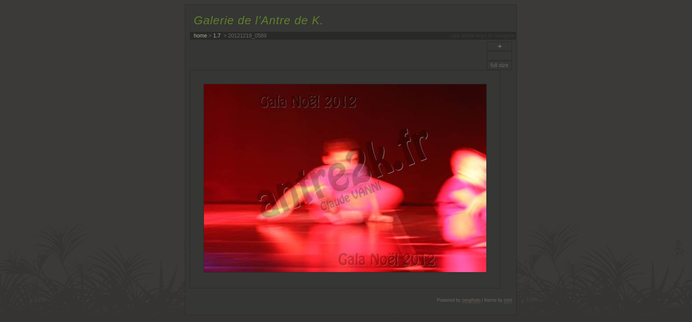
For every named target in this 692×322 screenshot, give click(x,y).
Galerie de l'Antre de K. (258, 20)
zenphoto (471, 300)
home (200, 36)
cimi (508, 300)
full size (499, 65)
